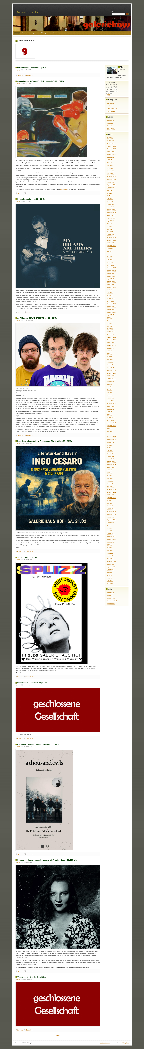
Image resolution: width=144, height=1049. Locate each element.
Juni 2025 (109, 162)
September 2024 (111, 185)
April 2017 (109, 392)
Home (17, 33)
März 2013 (110, 481)
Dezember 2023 (111, 209)
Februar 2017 (110, 398)
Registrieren (110, 592)
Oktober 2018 (110, 342)
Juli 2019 (109, 317)
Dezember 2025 (111, 146)
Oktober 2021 (110, 273)
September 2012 (111, 497)
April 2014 (109, 450)
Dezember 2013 (111, 461)
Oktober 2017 (110, 376)
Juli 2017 (109, 384)
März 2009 (110, 583)
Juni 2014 (109, 445)
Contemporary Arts (112, 108)
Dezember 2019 (111, 304)
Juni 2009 (109, 575)
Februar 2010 (110, 556)
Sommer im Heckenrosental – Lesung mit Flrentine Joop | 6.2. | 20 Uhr (47, 860)
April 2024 (109, 198)
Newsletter (56, 33)
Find (113, 12)
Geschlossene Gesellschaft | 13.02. (32, 683)
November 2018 (111, 340)
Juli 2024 (109, 190)
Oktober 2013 (110, 467)
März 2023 (110, 232)
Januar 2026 (110, 143)
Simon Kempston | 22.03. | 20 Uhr (31, 199)
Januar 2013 (110, 486)
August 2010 (110, 542)
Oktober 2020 (110, 284)
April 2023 (109, 229)
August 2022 (110, 248)
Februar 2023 (110, 234)
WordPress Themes (105, 1043)
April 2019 (109, 326)
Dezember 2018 (111, 337)
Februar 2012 (110, 509)
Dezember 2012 (111, 489)
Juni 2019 (109, 320)
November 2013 (111, 464)
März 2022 (110, 262)
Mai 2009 (109, 578)
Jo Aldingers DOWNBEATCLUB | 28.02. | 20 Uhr (37, 318)
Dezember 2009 (111, 561)
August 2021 (110, 279)
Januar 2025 (110, 174)
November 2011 (111, 514)
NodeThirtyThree (125, 1043)
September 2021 (111, 276)
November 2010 (111, 536)
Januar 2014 (110, 459)
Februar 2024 (110, 204)
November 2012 (111, 492)
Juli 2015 (109, 428)
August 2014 (110, 442)
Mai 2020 (109, 290)
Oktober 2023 (110, 215)
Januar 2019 (110, 334)
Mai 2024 (109, 196)
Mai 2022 (109, 257)
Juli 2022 (109, 251)
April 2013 (109, 478)
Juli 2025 (109, 160)
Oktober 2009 (110, 564)
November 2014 (111, 439)
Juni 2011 (109, 525)
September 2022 (111, 245)
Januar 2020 (110, 301)
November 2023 (111, 212)
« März (108, 94)
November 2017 (111, 373)
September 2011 (111, 520)
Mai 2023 (109, 226)
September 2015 (111, 425)
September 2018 (111, 345)
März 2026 (110, 137)
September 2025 (111, 154)
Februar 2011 (110, 533)
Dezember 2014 (111, 437)
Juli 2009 (109, 572)
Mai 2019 (109, 323)
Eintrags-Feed (111, 598)
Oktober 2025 (110, 151)
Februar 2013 (110, 484)
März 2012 (110, 506)
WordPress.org (111, 603)
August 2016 (110, 409)
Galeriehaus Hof (27, 12)
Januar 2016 (110, 420)
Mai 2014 (109, 448)
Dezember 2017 (111, 370)
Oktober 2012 (110, 495)
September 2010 (111, 539)
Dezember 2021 (111, 268)
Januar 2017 (110, 401)
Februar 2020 (110, 298)
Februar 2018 (110, 365)
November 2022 (111, 240)
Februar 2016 (110, 417)
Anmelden (109, 595)
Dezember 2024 (111, 176)
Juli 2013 (109, 470)
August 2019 (110, 315)
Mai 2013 (109, 475)
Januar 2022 (110, 265)
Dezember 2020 (111, 281)
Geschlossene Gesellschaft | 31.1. (31, 977)
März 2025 (110, 168)
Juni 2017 (109, 387)
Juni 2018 (109, 353)
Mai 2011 (109, 528)
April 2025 (109, 165)
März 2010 (110, 553)
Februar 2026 (110, 140)
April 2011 (109, 531)
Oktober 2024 (110, 182)
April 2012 (109, 503)
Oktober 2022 (110, 243)
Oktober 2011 (110, 517)
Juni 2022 (109, 254)
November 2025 (111, 149)
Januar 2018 (110, 367)
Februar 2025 (110, 171)
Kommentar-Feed (112, 601)
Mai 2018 (109, 356)
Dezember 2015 (111, 423)
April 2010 (109, 550)
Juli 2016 (109, 412)
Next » (58, 1035)
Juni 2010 (109, 544)
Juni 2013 (109, 473)
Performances (111, 111)
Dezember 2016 (111, 403)
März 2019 (110, 329)
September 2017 (111, 378)
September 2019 (111, 312)
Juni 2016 (109, 414)
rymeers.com (64, 189)
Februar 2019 (110, 331)
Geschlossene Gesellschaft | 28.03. (32, 68)
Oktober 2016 (110, 406)
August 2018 (110, 348)
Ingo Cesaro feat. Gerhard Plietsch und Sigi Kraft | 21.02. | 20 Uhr (44, 441)
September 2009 (111, 567)
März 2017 (110, 395)
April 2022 (109, 259)
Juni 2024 (109, 193)
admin (18, 69)
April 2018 (109, 359)
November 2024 (111, 179)
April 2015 (109, 431)
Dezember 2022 (111, 237)
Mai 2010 (109, 547)
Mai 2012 (109, 500)
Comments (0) (29, 75)
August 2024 (110, 187)
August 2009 (110, 569)
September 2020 (111, 287)
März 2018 (110, 362)
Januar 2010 (110, 558)
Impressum (35, 33)
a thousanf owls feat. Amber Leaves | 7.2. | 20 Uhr (38, 744)
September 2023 (111, 218)
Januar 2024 (110, 207)
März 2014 (110, 453)
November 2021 (111, 270)
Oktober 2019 (110, 309)
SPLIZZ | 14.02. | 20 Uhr (27, 557)
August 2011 (110, 522)
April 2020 (109, 293)
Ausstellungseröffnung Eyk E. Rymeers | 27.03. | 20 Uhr (40, 81)
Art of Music (110, 106)
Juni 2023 (109, 223)
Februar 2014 (110, 456)
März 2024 (110, 201)
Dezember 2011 (111, 511)
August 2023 (110, 221)
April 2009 (109, 580)
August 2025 (110, 157)
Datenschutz (25, 33)
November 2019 (111, 306)
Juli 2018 (109, 351)
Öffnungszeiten (45, 33)
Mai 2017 (109, 389)
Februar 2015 (110, 434)
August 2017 (110, 381)
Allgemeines (20, 75)
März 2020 (110, 295)
